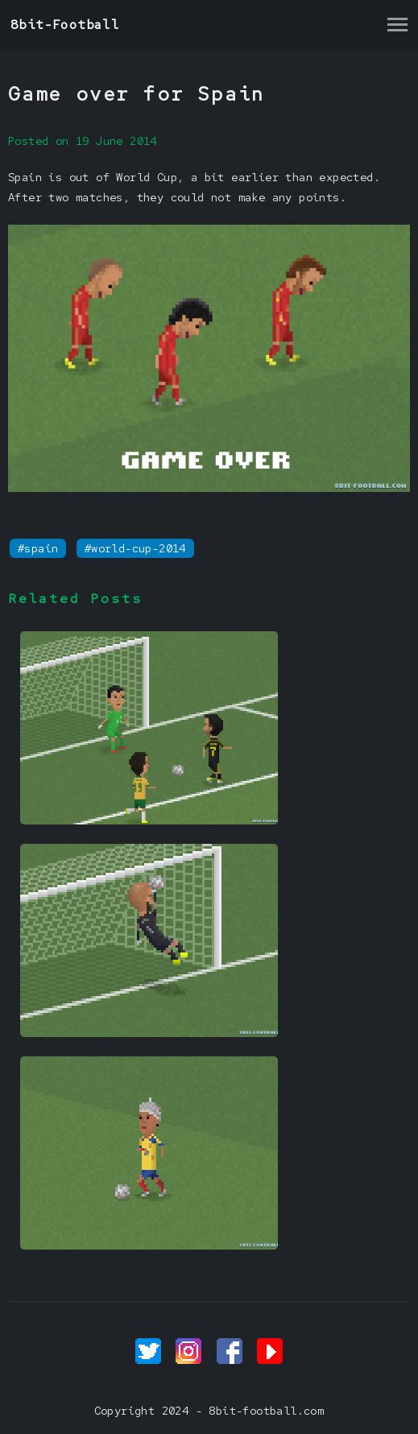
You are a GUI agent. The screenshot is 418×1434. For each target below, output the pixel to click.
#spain (38, 548)
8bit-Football (64, 24)
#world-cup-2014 (135, 548)
